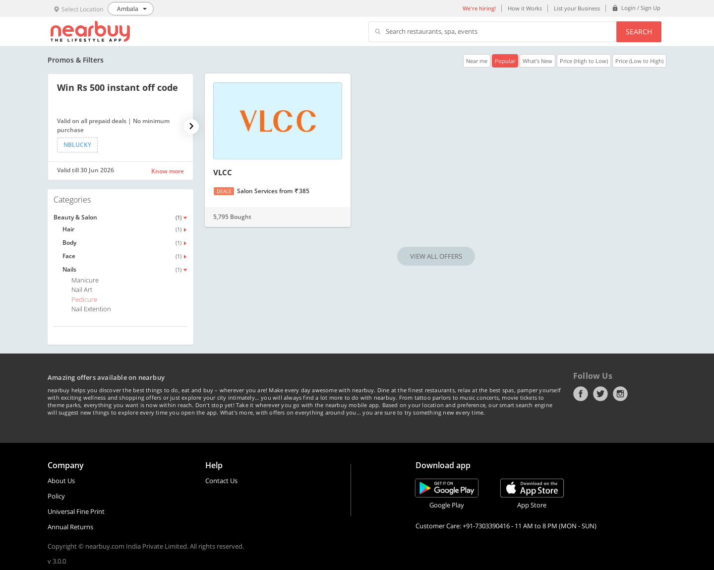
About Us (61, 480)
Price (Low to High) (639, 61)
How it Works (525, 8)
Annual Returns (70, 526)
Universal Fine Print (76, 511)
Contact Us (221, 480)
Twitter (600, 393)
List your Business (577, 8)
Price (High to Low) (584, 61)
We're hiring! (479, 8)
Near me (476, 61)
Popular (505, 61)
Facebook (580, 393)
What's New (537, 61)
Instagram (620, 393)
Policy (56, 496)
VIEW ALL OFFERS (436, 256)
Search (639, 31)
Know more (167, 171)
